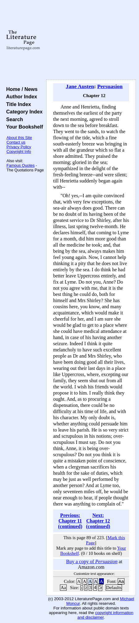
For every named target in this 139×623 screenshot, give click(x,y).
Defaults (114, 587)
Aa (121, 581)
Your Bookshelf (23, 126)
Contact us (15, 142)
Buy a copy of (91, 561)
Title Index (17, 104)
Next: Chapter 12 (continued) (98, 521)
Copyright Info (18, 151)
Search (13, 119)
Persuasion (110, 86)
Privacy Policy (18, 147)
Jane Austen (80, 86)
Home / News (20, 89)
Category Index (23, 111)
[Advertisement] (91, 40)
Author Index (20, 96)
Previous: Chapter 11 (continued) (70, 521)
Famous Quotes (20, 165)
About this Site (19, 137)
